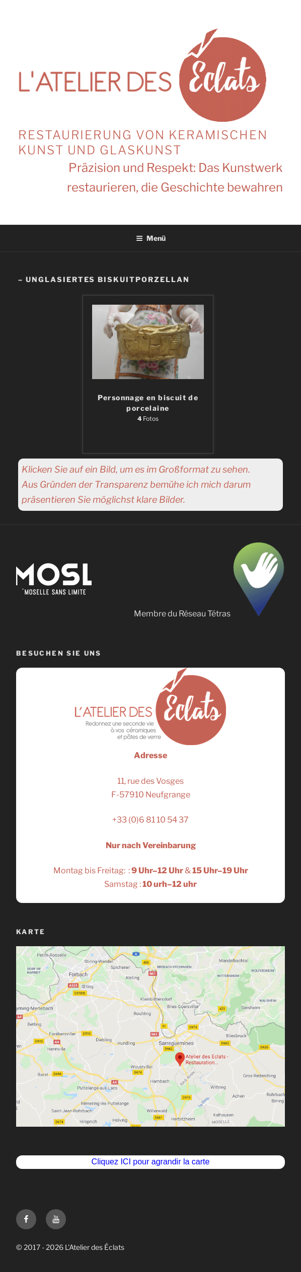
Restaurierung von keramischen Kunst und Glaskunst (143, 142)
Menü (151, 238)
